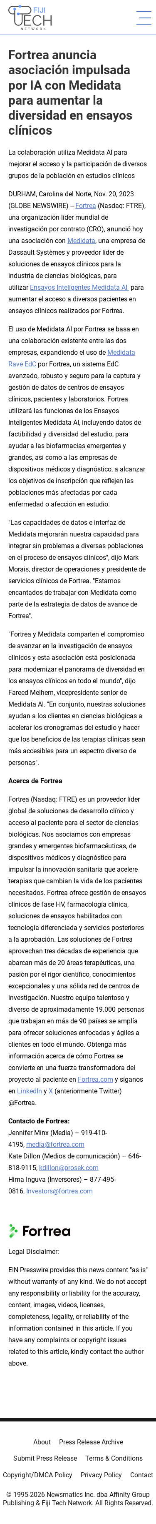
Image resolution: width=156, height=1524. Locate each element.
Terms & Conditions (114, 1458)
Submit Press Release (45, 1458)
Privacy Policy (101, 1475)
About (42, 1442)
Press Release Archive (91, 1442)
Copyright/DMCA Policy (37, 1475)
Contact (141, 1475)
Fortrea (85, 206)
